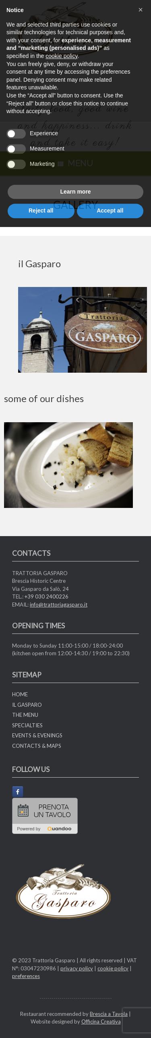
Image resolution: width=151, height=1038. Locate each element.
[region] (82, 330)
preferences (26, 976)
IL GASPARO (27, 705)
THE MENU (25, 715)
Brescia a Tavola (109, 1014)
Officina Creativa (101, 1021)
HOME (20, 694)
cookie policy (112, 968)
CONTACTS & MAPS (36, 746)
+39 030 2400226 (46, 596)
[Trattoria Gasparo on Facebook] (17, 791)
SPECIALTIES (27, 725)
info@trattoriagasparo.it (58, 604)
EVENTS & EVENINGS (37, 735)
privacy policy (76, 968)
